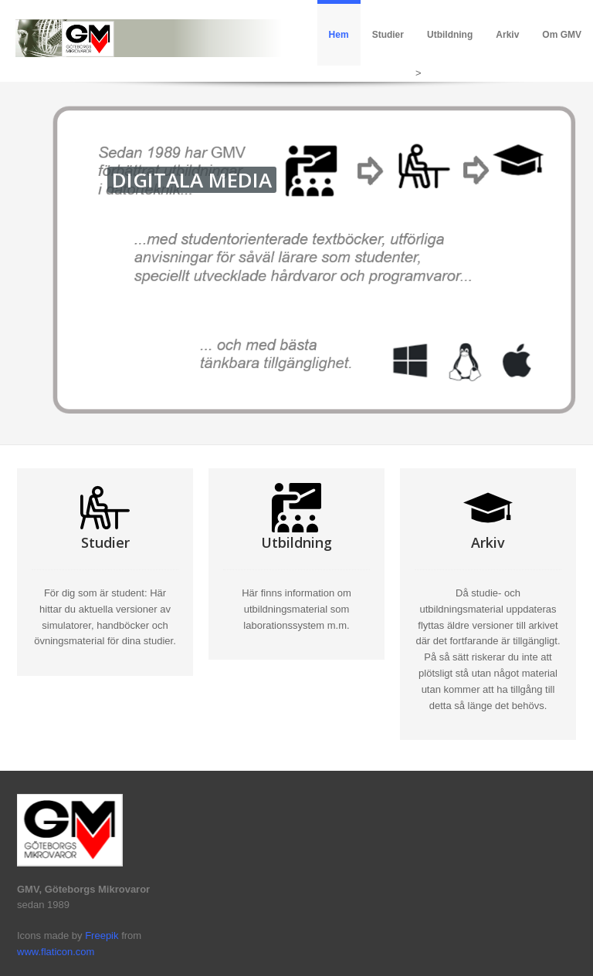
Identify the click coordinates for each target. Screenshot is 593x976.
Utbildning (450, 34)
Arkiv (507, 34)
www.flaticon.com (55, 951)
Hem (339, 34)
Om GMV (561, 34)
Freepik (101, 935)
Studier (388, 34)
